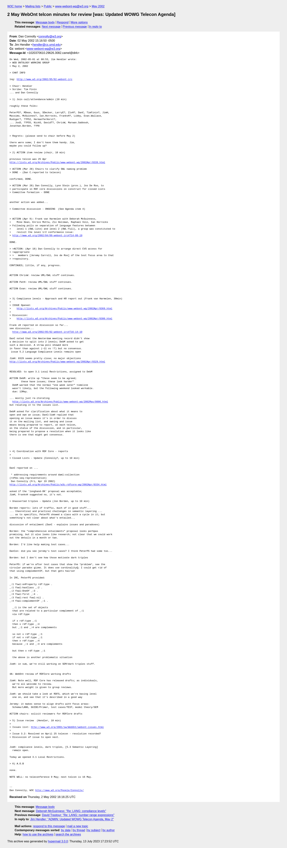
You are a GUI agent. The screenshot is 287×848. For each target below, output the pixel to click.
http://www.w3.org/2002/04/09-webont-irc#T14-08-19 (47, 235)
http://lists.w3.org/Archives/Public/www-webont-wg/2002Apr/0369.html (64, 308)
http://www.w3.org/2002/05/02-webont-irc (44, 79)
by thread (79, 830)
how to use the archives (38, 834)
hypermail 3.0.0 (58, 841)
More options (79, 22)
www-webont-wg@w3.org (71, 6)
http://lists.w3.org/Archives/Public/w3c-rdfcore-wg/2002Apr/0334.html (58, 484)
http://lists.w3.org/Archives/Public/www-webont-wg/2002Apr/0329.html (57, 361)
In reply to (95, 26)
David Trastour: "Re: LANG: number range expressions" (78, 815)
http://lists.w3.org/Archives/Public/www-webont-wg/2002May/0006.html (60, 401)
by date (65, 830)
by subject (93, 830)
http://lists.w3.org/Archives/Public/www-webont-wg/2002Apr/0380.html (64, 318)
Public (48, 6)
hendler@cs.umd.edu (46, 44)
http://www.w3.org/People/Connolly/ (59, 790)
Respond (63, 22)
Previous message (75, 26)
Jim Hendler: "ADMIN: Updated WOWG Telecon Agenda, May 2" (72, 819)
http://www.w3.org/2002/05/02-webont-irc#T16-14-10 (47, 332)
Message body (45, 22)
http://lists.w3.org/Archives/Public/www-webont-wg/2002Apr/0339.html (57, 162)
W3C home (14, 6)
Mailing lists (32, 6)
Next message (51, 26)
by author (108, 830)
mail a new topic (77, 826)
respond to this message (49, 826)
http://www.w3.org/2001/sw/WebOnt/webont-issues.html (67, 727)
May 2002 (98, 6)
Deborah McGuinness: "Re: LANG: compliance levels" (71, 811)
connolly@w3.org (50, 36)
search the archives (68, 834)
